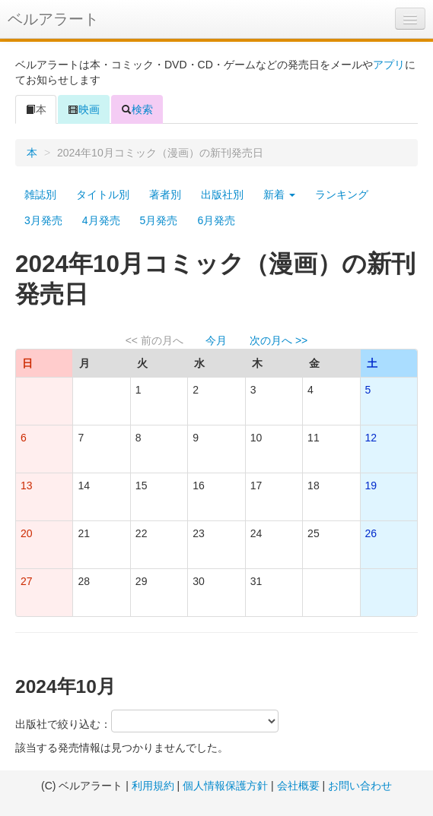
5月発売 (159, 220)
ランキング (341, 194)
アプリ (389, 65)
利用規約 (153, 786)
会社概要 (298, 786)
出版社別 (222, 194)
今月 (216, 340)
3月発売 (43, 220)
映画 (84, 109)
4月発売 (101, 220)
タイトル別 (102, 194)
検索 (137, 109)
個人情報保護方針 (225, 786)
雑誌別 (40, 194)
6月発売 (216, 220)
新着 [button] (279, 194)
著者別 (165, 194)
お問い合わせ (360, 786)
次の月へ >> (278, 340)
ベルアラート (53, 19)
